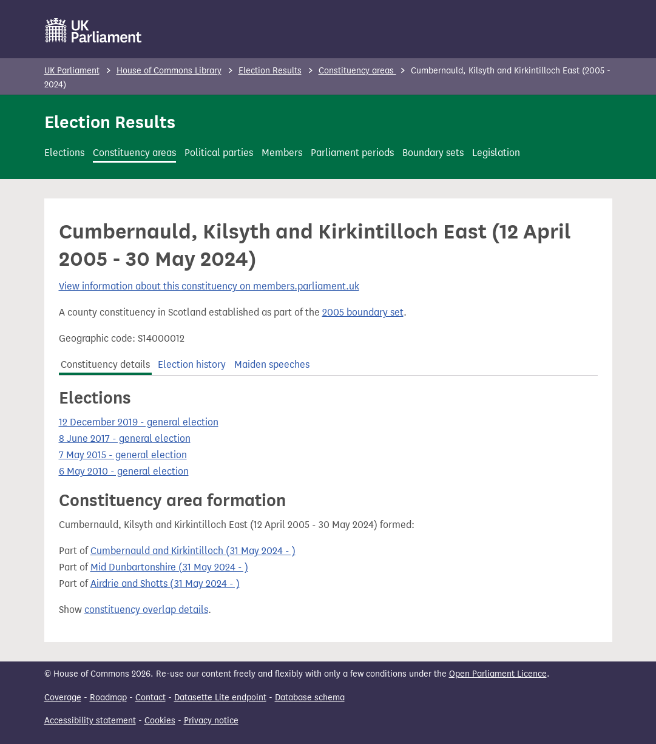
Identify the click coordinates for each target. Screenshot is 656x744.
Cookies (159, 720)
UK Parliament (72, 71)
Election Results (270, 71)
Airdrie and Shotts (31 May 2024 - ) (165, 583)
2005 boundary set (363, 312)
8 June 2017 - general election (125, 438)
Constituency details (105, 364)
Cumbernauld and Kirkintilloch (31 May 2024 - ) (193, 550)
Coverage (62, 697)
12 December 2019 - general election (138, 422)
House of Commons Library (169, 71)
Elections (64, 152)
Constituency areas (357, 71)
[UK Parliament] (93, 30)
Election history (192, 364)
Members (282, 152)
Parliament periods (352, 152)
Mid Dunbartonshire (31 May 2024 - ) (169, 567)
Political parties (218, 152)
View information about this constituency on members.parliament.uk (209, 286)
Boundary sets (433, 152)
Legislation (496, 152)
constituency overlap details (146, 609)
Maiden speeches (271, 364)
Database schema (310, 697)
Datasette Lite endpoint (220, 697)
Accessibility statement (90, 720)
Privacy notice (211, 720)
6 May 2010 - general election (124, 471)
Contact (150, 697)
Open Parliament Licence (498, 674)
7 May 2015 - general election (123, 455)
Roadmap (108, 697)
